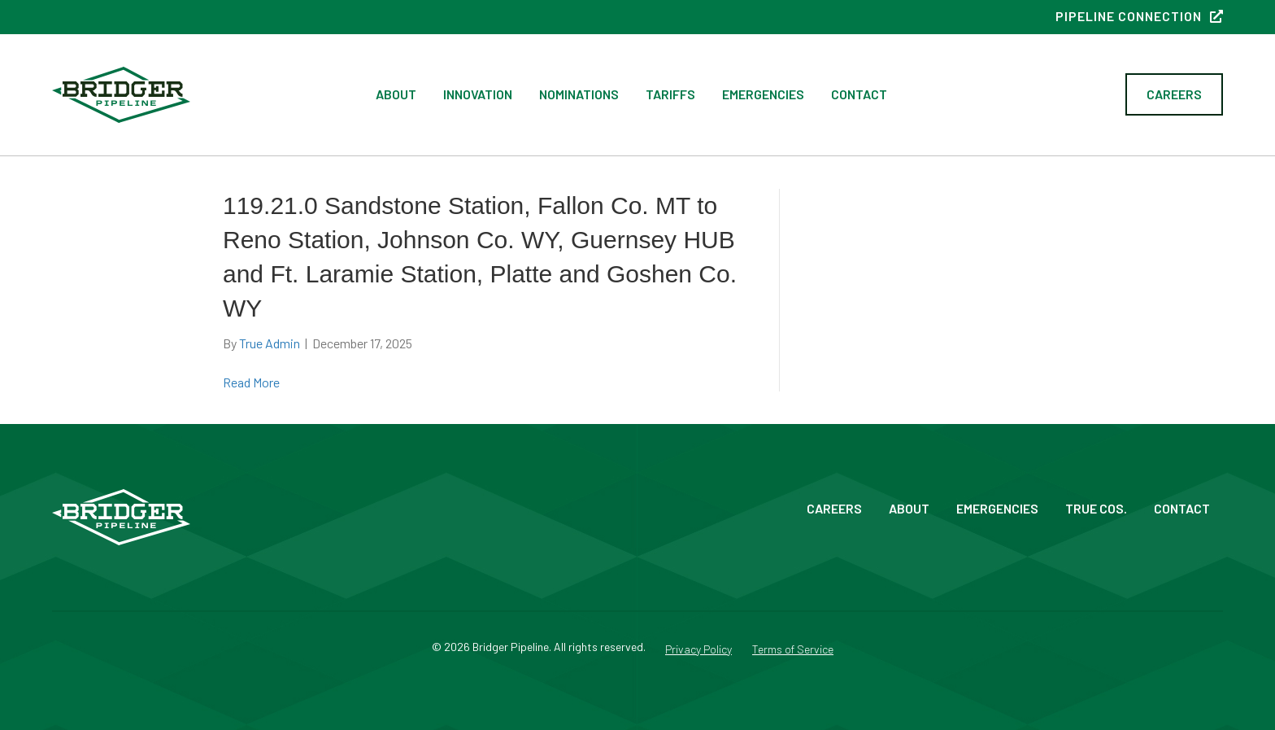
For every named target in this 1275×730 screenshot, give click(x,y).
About (396, 94)
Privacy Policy (698, 650)
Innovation (477, 94)
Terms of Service (792, 650)
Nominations (579, 94)
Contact (859, 94)
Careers (834, 508)
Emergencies (763, 94)
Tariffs (670, 94)
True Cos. (1096, 508)
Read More (251, 382)
